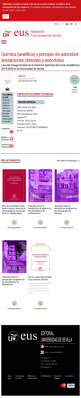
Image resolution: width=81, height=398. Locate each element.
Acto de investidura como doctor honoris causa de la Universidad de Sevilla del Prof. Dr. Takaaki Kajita (13, 211)
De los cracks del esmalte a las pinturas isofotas (39, 279)
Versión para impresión (6, 146)
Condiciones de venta (19, 378)
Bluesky (64, 24)
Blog (52, 24)
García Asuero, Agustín (27, 79)
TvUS (70, 24)
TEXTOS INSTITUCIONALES (37, 128)
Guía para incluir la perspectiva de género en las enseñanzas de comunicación (39, 211)
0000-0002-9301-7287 (28, 82)
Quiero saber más (17, 10)
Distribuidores (46, 377)
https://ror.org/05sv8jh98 (53, 353)
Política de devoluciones (32, 378)
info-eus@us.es (46, 368)
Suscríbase (69, 377)
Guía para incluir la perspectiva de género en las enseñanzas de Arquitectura (13, 282)
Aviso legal (10, 378)
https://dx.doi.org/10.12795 (54, 348)
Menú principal (3, 43)
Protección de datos (57, 378)
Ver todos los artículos (67, 161)
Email (75, 24)
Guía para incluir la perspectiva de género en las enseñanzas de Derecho (65, 211)
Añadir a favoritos (5, 139)
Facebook (59, 24)
